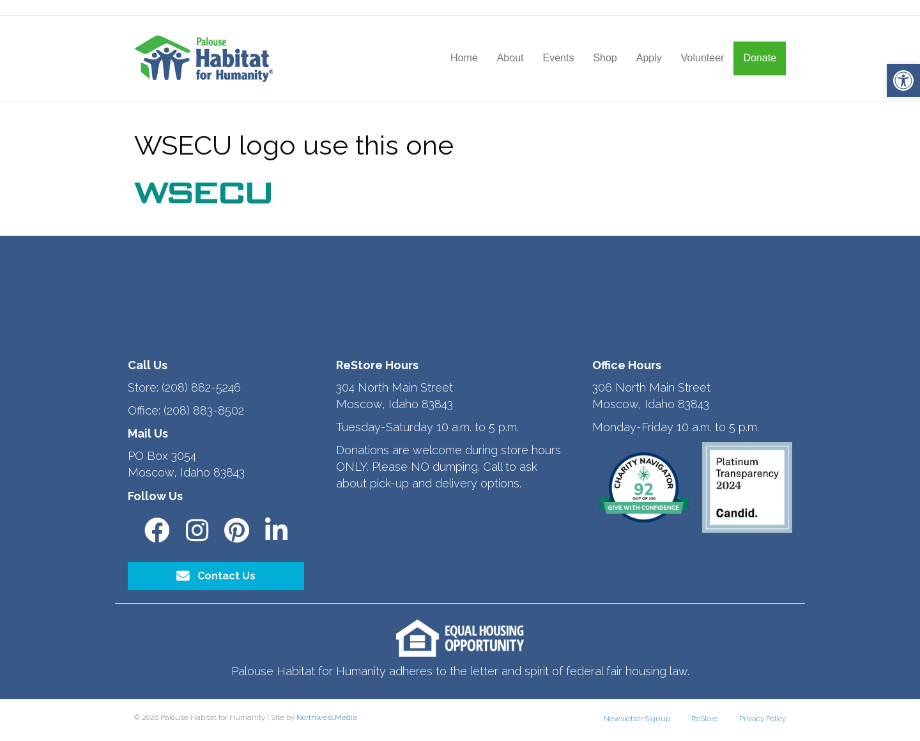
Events (558, 57)
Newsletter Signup (637, 718)
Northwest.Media (326, 717)
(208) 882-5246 (201, 387)
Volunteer (702, 57)
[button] (903, 80)
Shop (605, 57)
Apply (649, 57)
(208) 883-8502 (204, 410)
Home (464, 57)
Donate (759, 57)
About (510, 57)
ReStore (704, 718)
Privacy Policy (762, 718)
